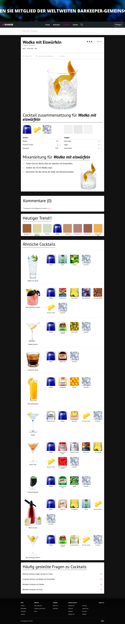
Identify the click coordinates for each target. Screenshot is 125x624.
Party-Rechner (38, 606)
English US (71, 614)
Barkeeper (56, 25)
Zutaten (75, 25)
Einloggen (118, 25)
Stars (35, 611)
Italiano (84, 614)
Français (84, 606)
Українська (85, 608)
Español (70, 611)
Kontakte (55, 608)
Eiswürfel (26, 148)
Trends (47, 25)
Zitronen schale (28, 145)
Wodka (25, 141)
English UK (71, 606)
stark (24, 48)
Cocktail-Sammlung (39, 608)
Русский (84, 611)
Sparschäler (68, 148)
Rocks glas (67, 141)
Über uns (55, 606)
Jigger (66, 145)
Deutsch (70, 608)
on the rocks (30, 48)
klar (36, 48)
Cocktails (66, 25)
